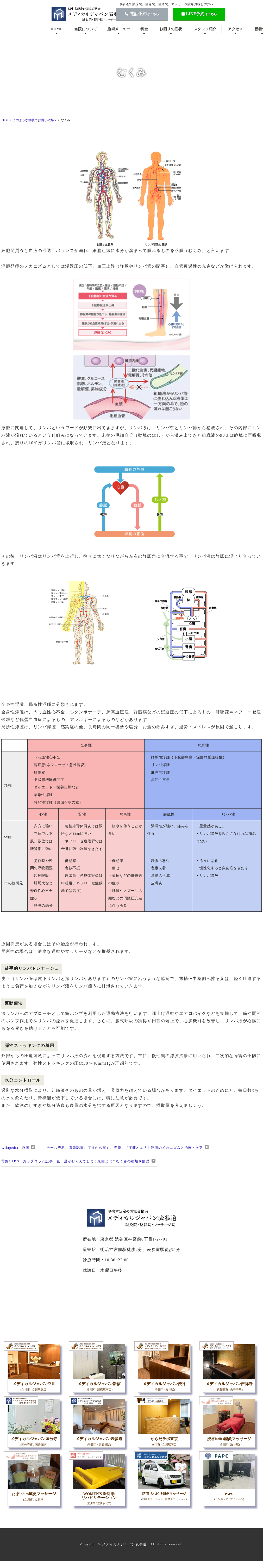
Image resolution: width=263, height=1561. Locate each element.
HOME (56, 29)
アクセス (235, 29)
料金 (144, 29)
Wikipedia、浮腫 (15, 1148)
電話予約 (142, 13)
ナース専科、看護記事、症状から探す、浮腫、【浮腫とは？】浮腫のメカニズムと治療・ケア (125, 1148)
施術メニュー (118, 29)
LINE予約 (199, 13)
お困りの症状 (170, 29)
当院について (85, 29)
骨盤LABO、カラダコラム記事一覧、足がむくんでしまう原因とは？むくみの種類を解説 (75, 1161)
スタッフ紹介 (205, 29)
